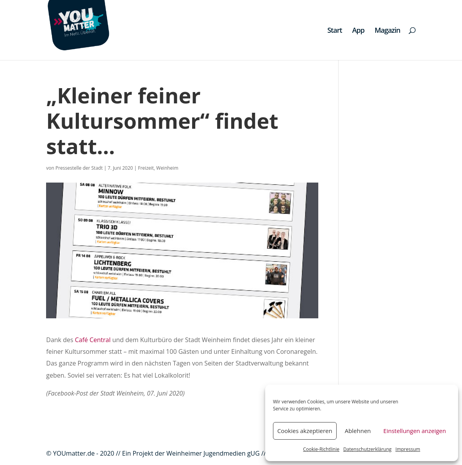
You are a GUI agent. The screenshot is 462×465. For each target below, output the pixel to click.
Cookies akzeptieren (304, 431)
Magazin (387, 31)
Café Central (93, 339)
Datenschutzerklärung (367, 449)
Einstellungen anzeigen (415, 431)
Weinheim (167, 168)
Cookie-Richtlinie (321, 449)
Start (334, 31)
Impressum (408, 449)
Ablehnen (358, 431)
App (358, 31)
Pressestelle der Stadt (79, 168)
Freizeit (146, 168)
